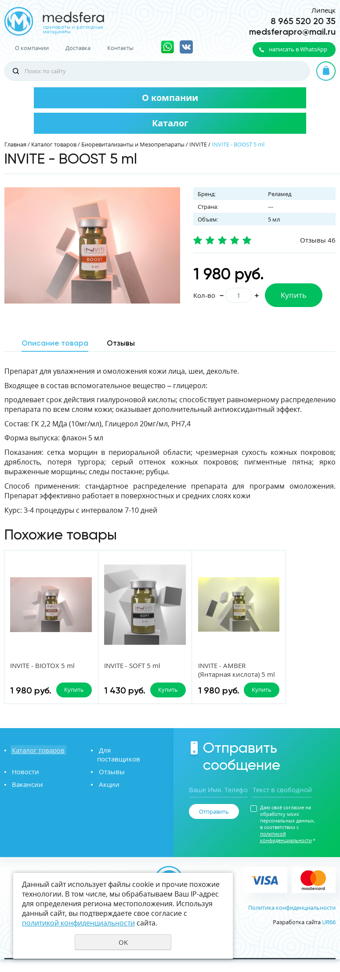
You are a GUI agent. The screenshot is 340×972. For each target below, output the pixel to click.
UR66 (329, 934)
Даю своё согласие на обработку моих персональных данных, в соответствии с (287, 836)
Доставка (77, 48)
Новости (24, 775)
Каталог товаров (53, 144)
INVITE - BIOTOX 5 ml (43, 665)
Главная (15, 144)
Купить (294, 295)
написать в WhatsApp (298, 49)
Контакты (120, 48)
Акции (107, 788)
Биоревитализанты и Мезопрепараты (132, 144)
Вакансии (26, 788)
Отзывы (110, 775)
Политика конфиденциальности (292, 920)
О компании (32, 48)
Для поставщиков (125, 762)
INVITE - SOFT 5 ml (122, 665)
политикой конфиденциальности (286, 849)
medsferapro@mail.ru (292, 31)
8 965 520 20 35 (303, 21)
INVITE (198, 144)
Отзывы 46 (318, 240)
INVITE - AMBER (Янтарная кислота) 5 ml (209, 674)
